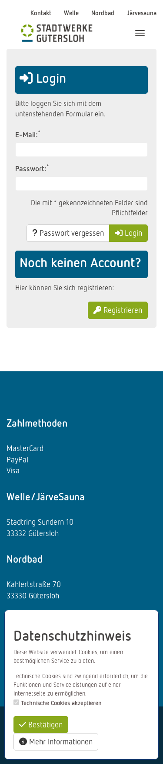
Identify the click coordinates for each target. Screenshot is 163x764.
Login (128, 233)
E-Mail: (27, 134)
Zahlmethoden (37, 423)
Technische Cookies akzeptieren (61, 702)
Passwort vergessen (68, 233)
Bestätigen (41, 724)
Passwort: (32, 168)
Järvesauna (141, 13)
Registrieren (117, 310)
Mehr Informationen (56, 741)
